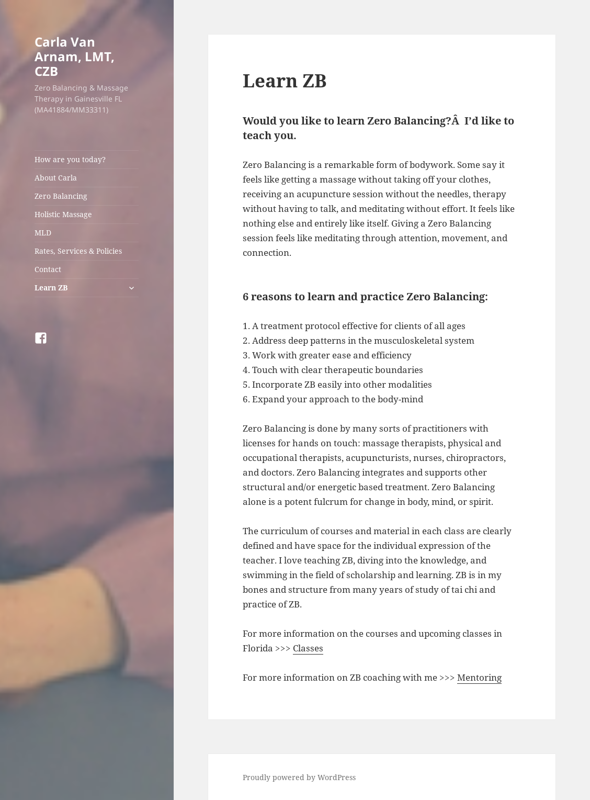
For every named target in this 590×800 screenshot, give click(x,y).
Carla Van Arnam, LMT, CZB (75, 56)
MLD (43, 233)
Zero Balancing (61, 196)
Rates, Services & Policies (78, 251)
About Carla (56, 178)
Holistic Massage (63, 214)
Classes (308, 648)
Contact (48, 269)
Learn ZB (51, 287)
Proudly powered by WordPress (299, 777)
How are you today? (70, 159)
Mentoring (479, 677)
